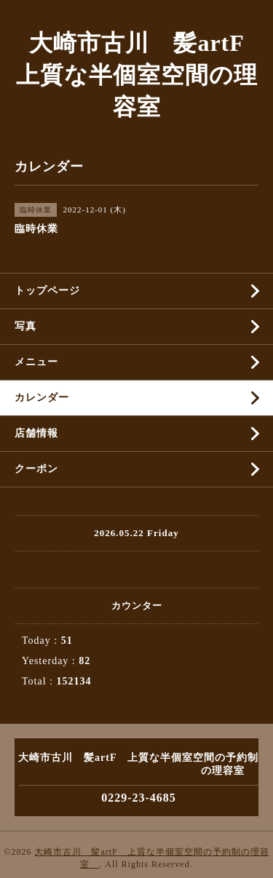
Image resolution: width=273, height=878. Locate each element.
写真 (25, 326)
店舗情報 (36, 433)
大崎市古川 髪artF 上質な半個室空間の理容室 (142, 75)
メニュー (36, 361)
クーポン (36, 468)
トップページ (47, 290)
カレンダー (42, 397)
